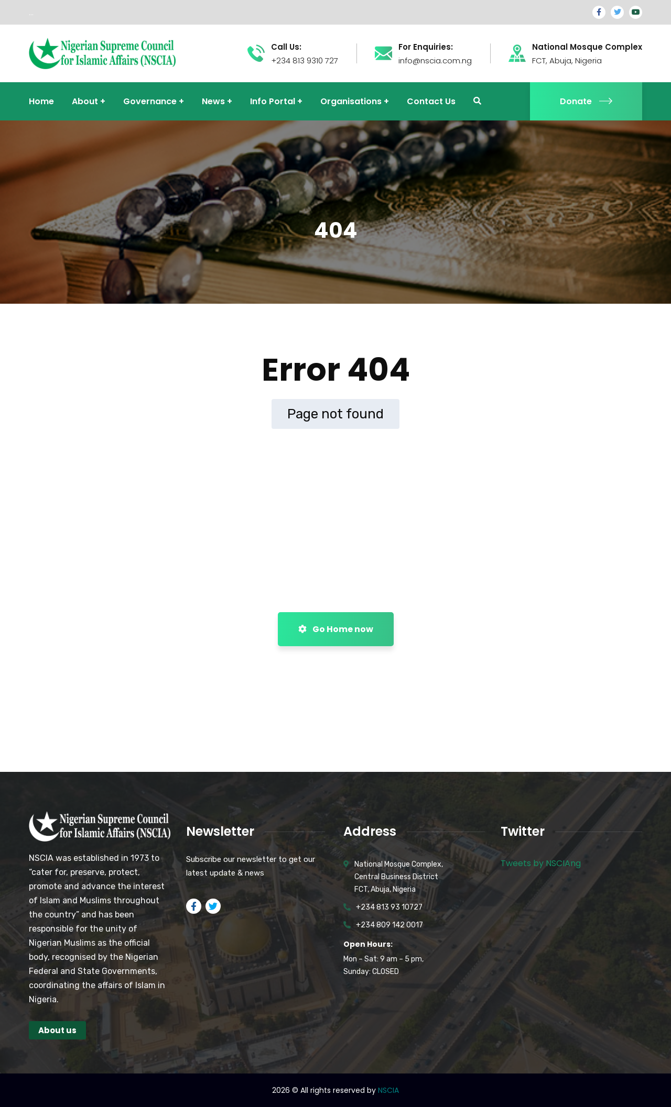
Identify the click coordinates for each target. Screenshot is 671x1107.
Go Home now (335, 629)
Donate (586, 101)
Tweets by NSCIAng (541, 863)
